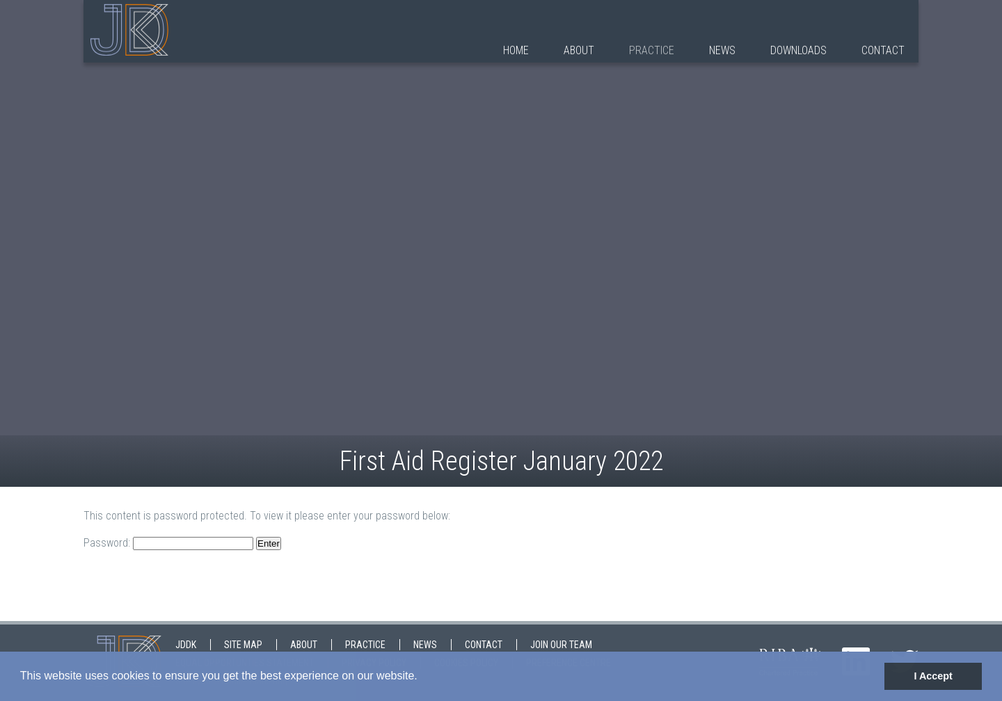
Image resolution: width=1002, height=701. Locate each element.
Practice (651, 49)
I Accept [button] (933, 676)
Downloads (798, 49)
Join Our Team (561, 645)
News (722, 49)
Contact (883, 49)
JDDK (185, 645)
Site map (243, 645)
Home (516, 49)
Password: (168, 542)
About (579, 49)
